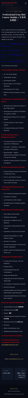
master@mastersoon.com (9, 345)
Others (20, 11)
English (16, 11)
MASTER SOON (9, 3)
